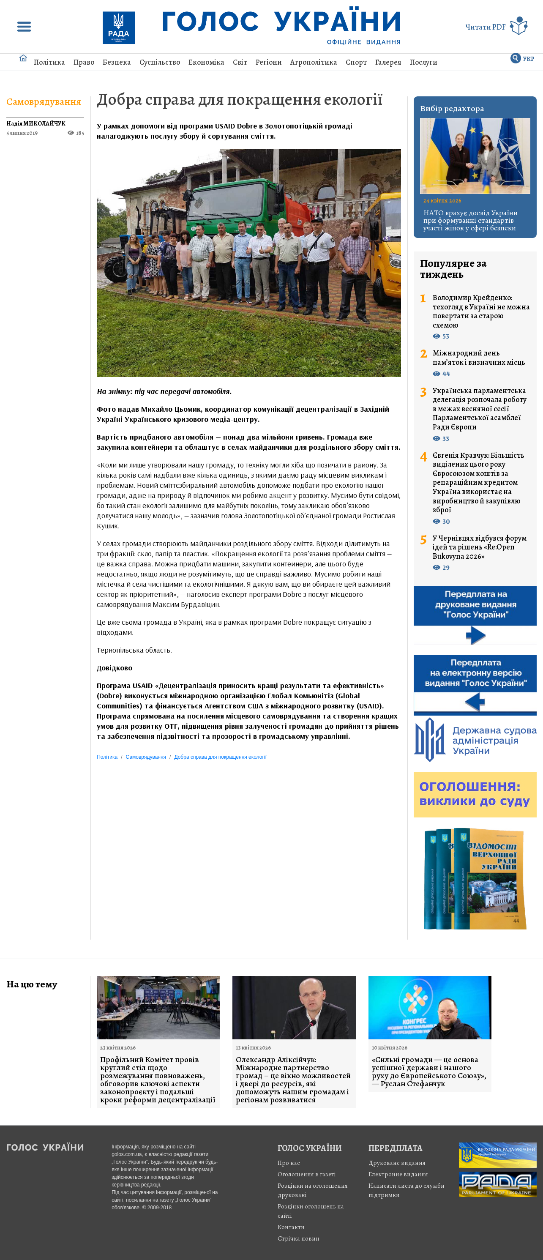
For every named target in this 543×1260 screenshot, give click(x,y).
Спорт (356, 62)
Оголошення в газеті (307, 1174)
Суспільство (159, 62)
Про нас (289, 1163)
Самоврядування (43, 101)
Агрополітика (313, 62)
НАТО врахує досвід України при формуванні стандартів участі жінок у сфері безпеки (470, 220)
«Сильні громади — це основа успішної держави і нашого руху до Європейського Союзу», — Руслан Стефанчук (429, 1072)
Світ (240, 62)
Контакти (291, 1227)
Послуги (423, 62)
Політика (49, 62)
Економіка (206, 62)
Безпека (117, 62)
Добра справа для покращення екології (240, 99)
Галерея (388, 62)
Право (84, 62)
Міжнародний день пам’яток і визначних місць (479, 358)
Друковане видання (397, 1163)
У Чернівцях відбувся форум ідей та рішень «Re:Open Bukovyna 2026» (480, 547)
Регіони (269, 62)
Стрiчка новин (298, 1238)
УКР (529, 59)
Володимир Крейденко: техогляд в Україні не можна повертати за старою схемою (481, 311)
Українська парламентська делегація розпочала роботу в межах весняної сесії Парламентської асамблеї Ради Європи (480, 409)
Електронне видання (398, 1174)
